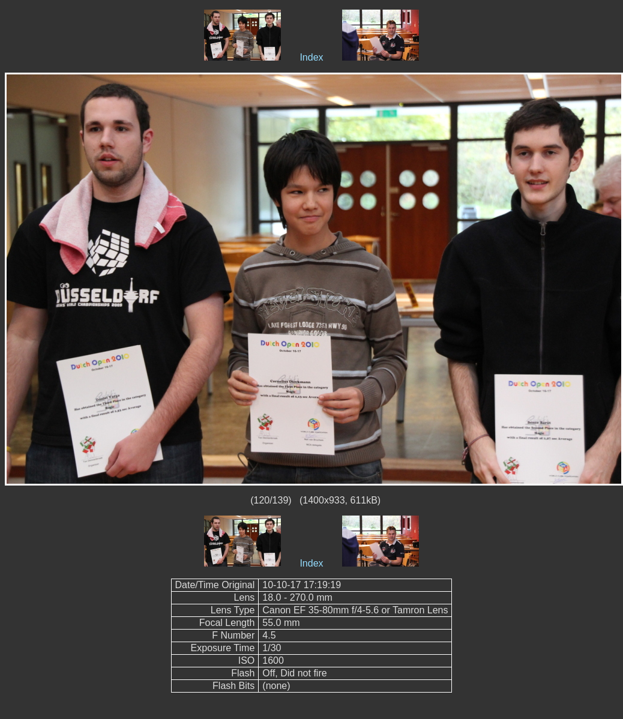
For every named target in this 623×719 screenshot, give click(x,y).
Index (311, 57)
